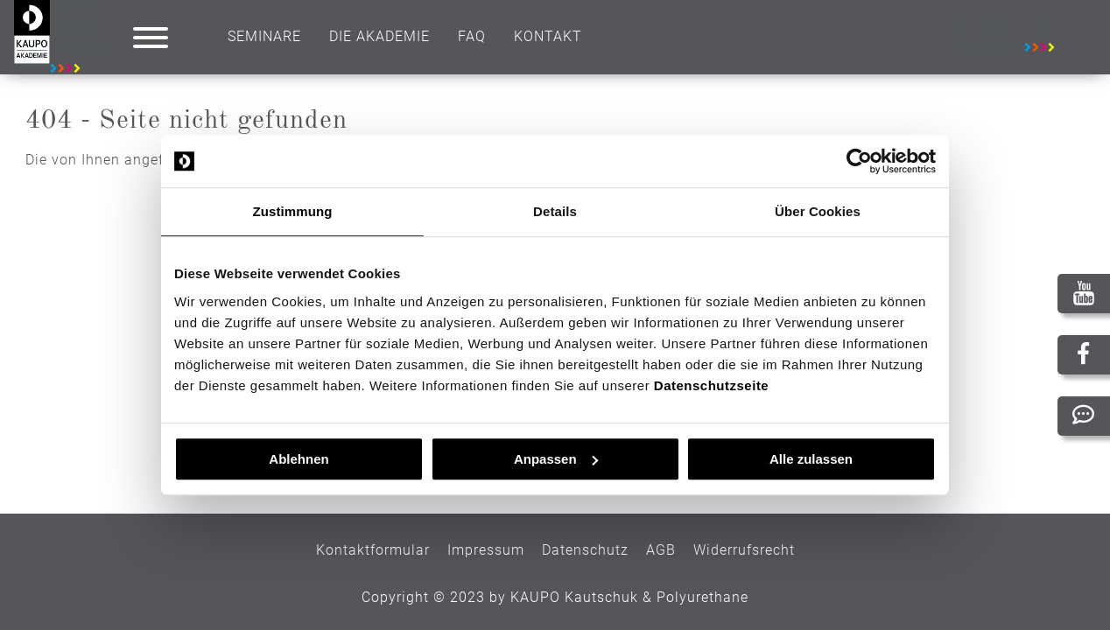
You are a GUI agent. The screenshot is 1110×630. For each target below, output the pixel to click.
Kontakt (548, 36)
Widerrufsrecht (744, 550)
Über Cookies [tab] (818, 211)
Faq (472, 36)
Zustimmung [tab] (293, 211)
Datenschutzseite (711, 385)
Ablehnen (298, 459)
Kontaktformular (373, 550)
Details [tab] (555, 211)
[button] (150, 37)
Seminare (264, 36)
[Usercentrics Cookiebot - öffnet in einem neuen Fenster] (859, 161)
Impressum (485, 550)
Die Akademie (379, 36)
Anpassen (556, 459)
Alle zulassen (811, 459)
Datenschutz (585, 550)
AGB (661, 550)
